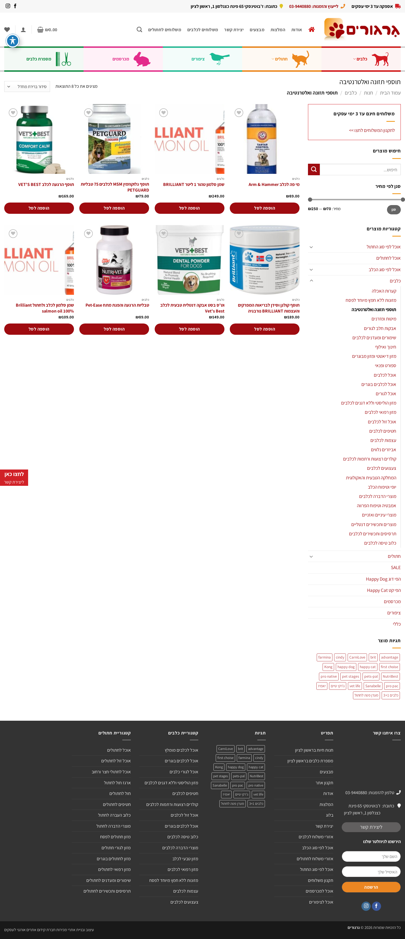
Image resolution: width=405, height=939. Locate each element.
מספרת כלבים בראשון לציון (310, 761)
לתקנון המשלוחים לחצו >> (372, 130)
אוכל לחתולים (388, 258)
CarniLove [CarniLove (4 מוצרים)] (357, 657)
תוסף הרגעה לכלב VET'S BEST (46, 184)
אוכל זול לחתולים (116, 761)
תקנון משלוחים (320, 880)
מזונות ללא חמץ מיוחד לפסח (371, 300)
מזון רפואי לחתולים (114, 869)
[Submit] (314, 170)
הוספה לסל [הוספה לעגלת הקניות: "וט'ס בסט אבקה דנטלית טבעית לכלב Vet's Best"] (189, 329)
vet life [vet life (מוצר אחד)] (355, 685)
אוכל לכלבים (385, 375)
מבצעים (257, 30)
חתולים (294, 59)
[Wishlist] (7, 29)
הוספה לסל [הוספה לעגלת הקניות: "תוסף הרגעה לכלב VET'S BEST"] (39, 208)
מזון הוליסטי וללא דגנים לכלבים (368, 403)
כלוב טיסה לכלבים (380, 543)
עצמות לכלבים (383, 440)
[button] (47, 30)
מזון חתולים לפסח (115, 837)
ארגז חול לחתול (117, 783)
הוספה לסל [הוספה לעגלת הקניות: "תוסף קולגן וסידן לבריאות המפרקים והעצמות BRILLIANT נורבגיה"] (264, 329)
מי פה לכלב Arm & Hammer (274, 184)
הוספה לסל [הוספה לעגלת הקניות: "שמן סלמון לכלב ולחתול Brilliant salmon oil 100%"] (39, 329)
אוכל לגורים (386, 393)
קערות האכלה (384, 291)
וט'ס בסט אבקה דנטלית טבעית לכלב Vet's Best (192, 308)
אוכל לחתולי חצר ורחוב (111, 772)
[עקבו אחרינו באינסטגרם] (8, 6)
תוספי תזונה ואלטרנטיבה (374, 309)
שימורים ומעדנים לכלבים (374, 337)
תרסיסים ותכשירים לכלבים (372, 534)
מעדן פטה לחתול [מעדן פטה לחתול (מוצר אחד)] (366, 695)
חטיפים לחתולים (117, 804)
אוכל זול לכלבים (382, 422)
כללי (397, 624)
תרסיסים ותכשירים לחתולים (107, 891)
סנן (394, 209)
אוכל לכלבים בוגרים (378, 384)
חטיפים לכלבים (382, 431)
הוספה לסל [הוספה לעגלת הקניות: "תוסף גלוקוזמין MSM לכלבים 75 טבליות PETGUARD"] (114, 208)
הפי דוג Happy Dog (383, 579)
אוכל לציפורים (321, 902)
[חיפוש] (139, 29)
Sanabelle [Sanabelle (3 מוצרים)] (373, 685)
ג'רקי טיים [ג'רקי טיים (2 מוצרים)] (338, 685)
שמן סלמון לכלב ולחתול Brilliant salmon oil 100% (45, 308)
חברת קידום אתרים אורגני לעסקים (29, 929)
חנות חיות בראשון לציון (314, 750)
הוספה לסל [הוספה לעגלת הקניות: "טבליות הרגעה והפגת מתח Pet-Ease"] (114, 329)
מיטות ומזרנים (384, 319)
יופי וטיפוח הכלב (382, 487)
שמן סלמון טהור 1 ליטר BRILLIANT (193, 184)
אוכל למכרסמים (319, 891)
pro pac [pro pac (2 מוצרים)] (392, 685)
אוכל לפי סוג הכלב (385, 269)
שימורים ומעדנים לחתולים (108, 880)
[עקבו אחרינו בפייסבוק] (15, 6)
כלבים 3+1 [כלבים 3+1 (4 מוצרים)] (390, 695)
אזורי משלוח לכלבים (316, 837)
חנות (368, 92)
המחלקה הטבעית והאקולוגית (371, 478)
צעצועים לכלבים (381, 468)
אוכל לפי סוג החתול (384, 247)
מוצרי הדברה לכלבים (377, 496)
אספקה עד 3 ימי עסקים (372, 6)
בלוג (329, 815)
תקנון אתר (324, 783)
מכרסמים (135, 59)
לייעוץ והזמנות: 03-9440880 (313, 6)
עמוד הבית (390, 92)
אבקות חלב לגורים (380, 328)
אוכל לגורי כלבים (184, 772)
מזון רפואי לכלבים (380, 412)
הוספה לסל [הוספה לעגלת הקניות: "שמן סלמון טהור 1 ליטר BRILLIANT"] (189, 208)
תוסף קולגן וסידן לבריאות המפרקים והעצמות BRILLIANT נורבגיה (269, 308)
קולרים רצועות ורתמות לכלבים (369, 459)
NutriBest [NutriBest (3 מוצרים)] (390, 676)
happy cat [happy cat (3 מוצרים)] (368, 666)
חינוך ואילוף (385, 347)
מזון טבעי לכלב (185, 859)
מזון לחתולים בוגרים (114, 859)
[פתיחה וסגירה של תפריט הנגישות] (12, 41)
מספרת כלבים (53, 59)
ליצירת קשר (371, 827)
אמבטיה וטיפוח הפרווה (376, 505)
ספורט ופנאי (385, 365)
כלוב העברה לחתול (114, 815)
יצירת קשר (234, 30)
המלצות (278, 30)
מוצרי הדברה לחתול (113, 826)
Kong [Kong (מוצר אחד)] (328, 666)
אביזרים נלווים (383, 449)
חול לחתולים (120, 793)
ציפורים (215, 59)
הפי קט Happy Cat (384, 590)
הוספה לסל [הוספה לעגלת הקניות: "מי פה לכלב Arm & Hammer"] (264, 208)
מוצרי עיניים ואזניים (379, 515)
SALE (396, 567)
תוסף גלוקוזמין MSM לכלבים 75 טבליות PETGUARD (115, 187)
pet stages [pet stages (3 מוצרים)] (350, 676)
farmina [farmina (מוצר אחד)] (324, 657)
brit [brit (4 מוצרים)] (373, 657)
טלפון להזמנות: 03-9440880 (369, 793)
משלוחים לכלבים (202, 30)
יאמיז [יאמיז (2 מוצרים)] (322, 685)
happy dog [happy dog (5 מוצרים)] (346, 666)
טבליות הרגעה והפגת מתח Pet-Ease (117, 305)
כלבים (375, 59)
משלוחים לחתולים (164, 30)
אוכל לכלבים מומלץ (181, 750)
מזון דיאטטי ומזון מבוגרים (374, 356)
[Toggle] (311, 247)
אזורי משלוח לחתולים (315, 859)
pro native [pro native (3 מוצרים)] (329, 676)
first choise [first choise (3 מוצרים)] (389, 666)
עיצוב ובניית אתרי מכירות (75, 929)
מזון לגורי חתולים (116, 848)
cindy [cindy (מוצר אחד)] (340, 657)
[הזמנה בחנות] (27, 86)
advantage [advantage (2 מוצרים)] (389, 657)
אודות (296, 30)
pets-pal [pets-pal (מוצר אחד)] (371, 676)
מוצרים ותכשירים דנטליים (373, 524)
